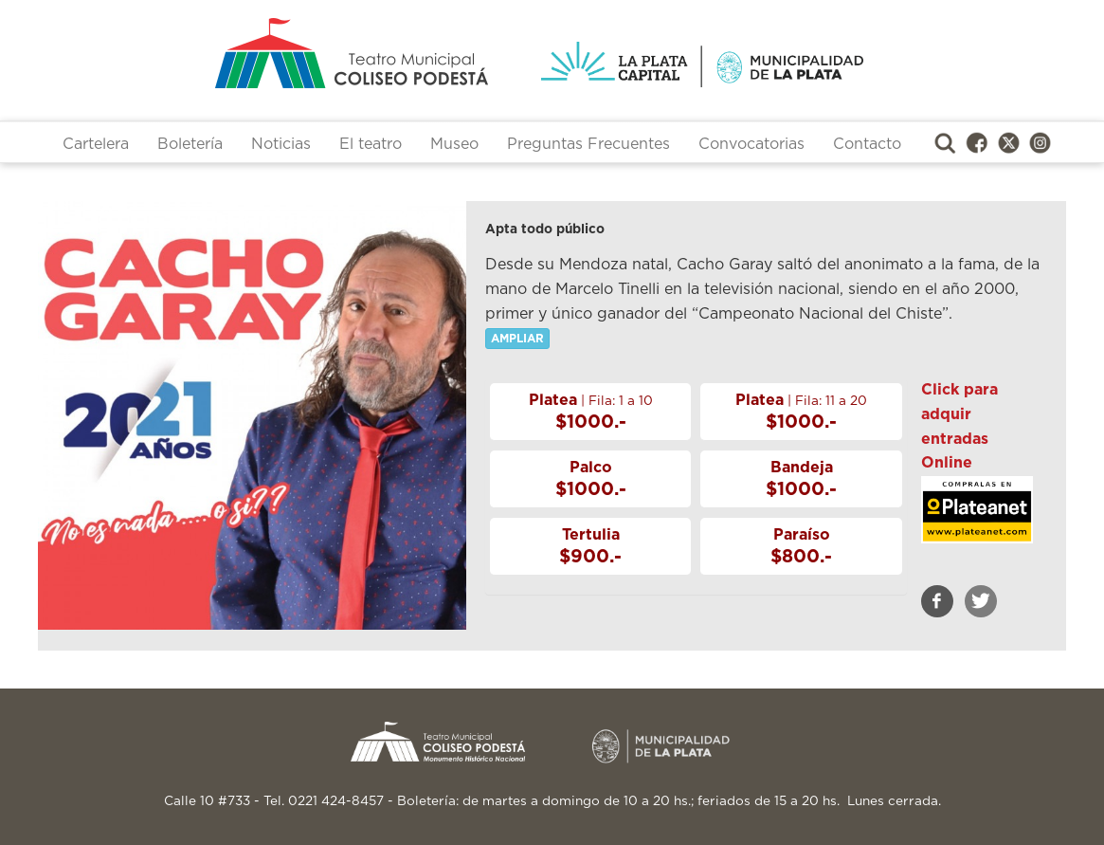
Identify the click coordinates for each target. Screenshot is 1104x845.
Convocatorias (751, 144)
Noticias (281, 144)
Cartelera (96, 144)
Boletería (190, 144)
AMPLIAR (517, 338)
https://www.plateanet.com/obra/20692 (977, 523)
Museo (454, 144)
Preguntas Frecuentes (588, 144)
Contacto (867, 144)
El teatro (370, 144)
